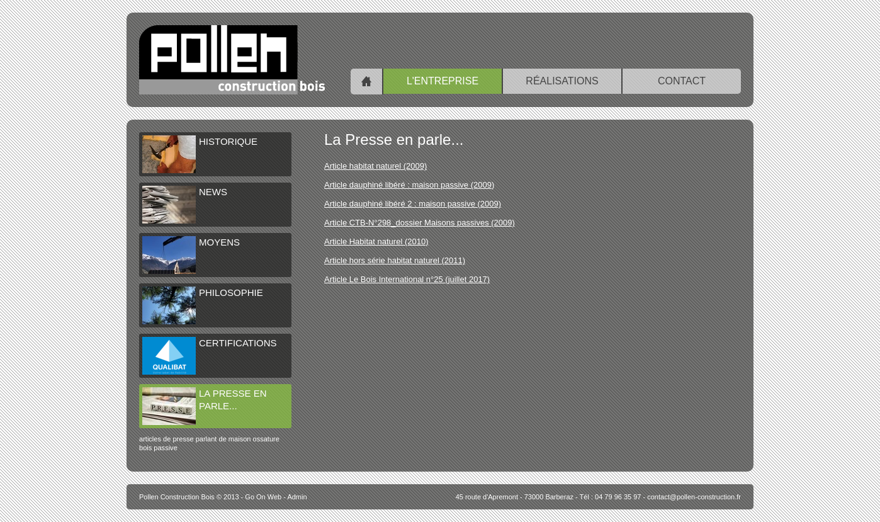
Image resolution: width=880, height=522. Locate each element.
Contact (682, 81)
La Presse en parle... (204, 406)
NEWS (184, 205)
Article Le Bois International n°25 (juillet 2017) (407, 279)
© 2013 (189, 497)
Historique (199, 154)
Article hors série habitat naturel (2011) (394, 260)
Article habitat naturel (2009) (375, 166)
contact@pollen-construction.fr (694, 497)
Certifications (209, 356)
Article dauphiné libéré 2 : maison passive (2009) (412, 203)
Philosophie (202, 305)
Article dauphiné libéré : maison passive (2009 (408, 185)
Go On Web (263, 497)
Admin (297, 497)
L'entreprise (442, 81)
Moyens (191, 255)
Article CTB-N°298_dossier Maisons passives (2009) (419, 222)
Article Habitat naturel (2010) (376, 241)
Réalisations (562, 81)
